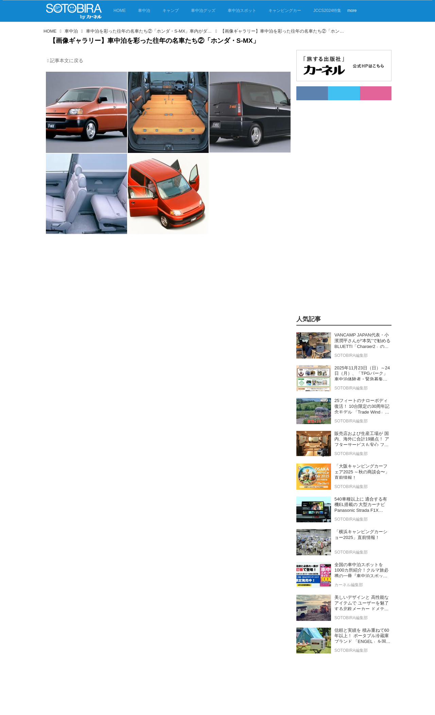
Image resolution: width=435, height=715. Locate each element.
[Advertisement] (336, 202)
